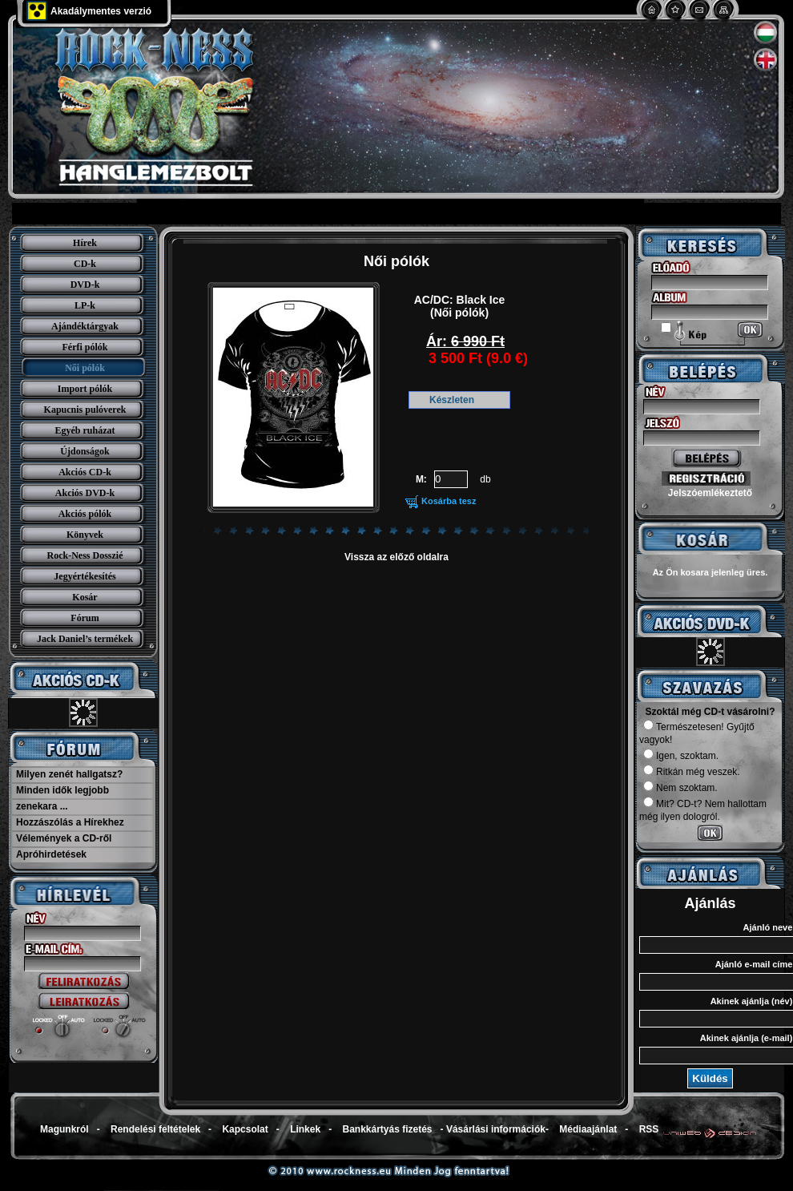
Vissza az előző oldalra (396, 557)
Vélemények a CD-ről (63, 838)
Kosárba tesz (448, 501)
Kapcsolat (245, 1129)
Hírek (85, 242)
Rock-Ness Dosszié (85, 555)
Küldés (709, 1078)
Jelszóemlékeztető (710, 493)
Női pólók (85, 367)
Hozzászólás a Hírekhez (70, 822)
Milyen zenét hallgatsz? (69, 774)
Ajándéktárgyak (85, 326)
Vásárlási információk (495, 1129)
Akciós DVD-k (85, 493)
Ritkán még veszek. (691, 771)
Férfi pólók (85, 347)
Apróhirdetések (51, 854)
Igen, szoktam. (681, 755)
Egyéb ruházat (85, 430)
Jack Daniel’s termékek (85, 638)
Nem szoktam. (680, 787)
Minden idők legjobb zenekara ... (62, 798)
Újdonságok (84, 451)
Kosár (84, 597)
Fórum (84, 618)
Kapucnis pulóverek (85, 409)
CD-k (85, 263)
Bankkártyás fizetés (387, 1129)
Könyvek (84, 534)
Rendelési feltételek (155, 1129)
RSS (649, 1129)
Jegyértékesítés (84, 576)
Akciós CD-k (84, 472)
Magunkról (64, 1129)
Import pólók (85, 388)
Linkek (305, 1129)
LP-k (84, 305)
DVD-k (85, 284)
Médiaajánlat (588, 1129)
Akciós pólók (84, 513)
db (485, 479)
